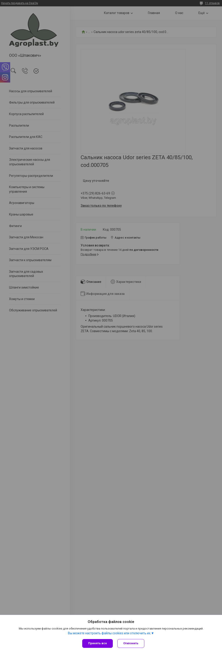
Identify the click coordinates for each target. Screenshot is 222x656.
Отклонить (130, 643)
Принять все (97, 643)
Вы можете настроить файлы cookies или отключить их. (109, 633)
